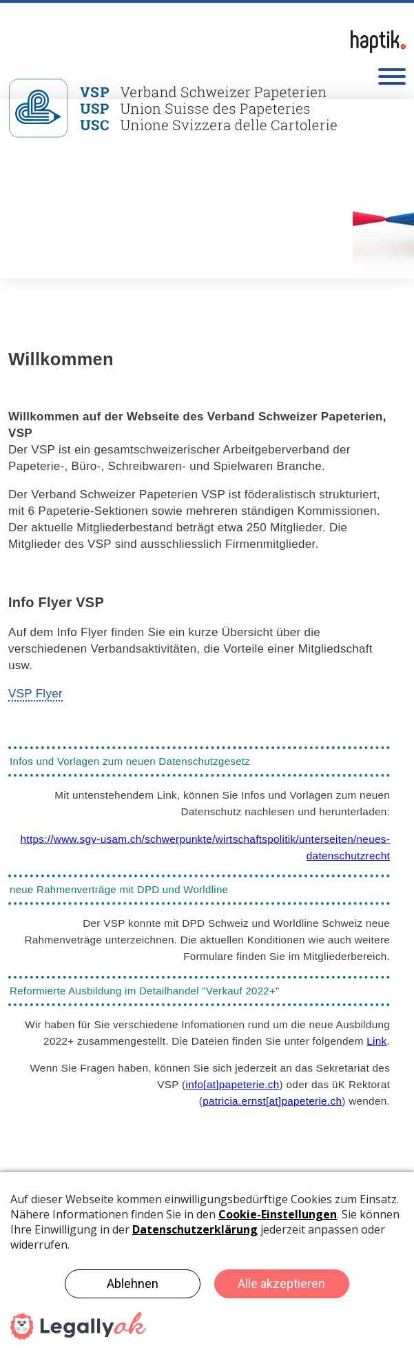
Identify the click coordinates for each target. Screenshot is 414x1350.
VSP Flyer (35, 693)
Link (376, 1041)
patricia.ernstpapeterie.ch (272, 1101)
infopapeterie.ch (232, 1084)
